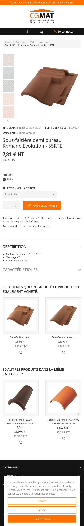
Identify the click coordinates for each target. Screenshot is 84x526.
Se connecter (64, 31)
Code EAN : (9, 132)
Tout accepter (42, 519)
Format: (9, 175)
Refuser (42, 510)
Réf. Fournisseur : (57, 127)
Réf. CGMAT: (10, 127)
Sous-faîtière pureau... (63, 337)
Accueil (8, 42)
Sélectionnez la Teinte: (20, 188)
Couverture (21, 42)
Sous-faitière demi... (20, 337)
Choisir (42, 501)
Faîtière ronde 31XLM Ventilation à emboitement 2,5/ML (20, 423)
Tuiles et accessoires (40, 42)
